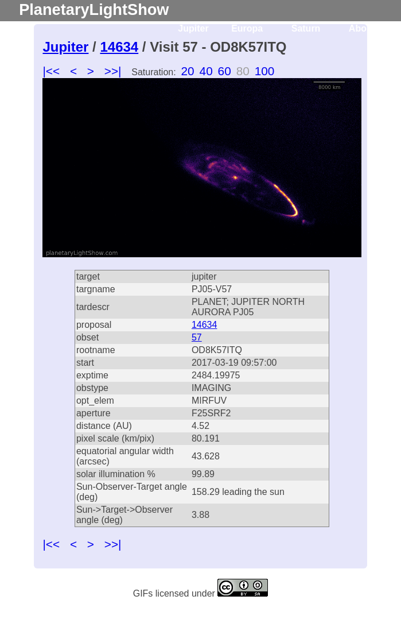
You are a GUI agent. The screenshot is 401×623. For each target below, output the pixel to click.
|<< (51, 71)
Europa (247, 28)
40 (206, 71)
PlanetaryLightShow (94, 9)
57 (197, 337)
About (362, 28)
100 (265, 71)
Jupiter (193, 28)
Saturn (306, 28)
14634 (119, 47)
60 (224, 71)
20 (187, 71)
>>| (113, 71)
